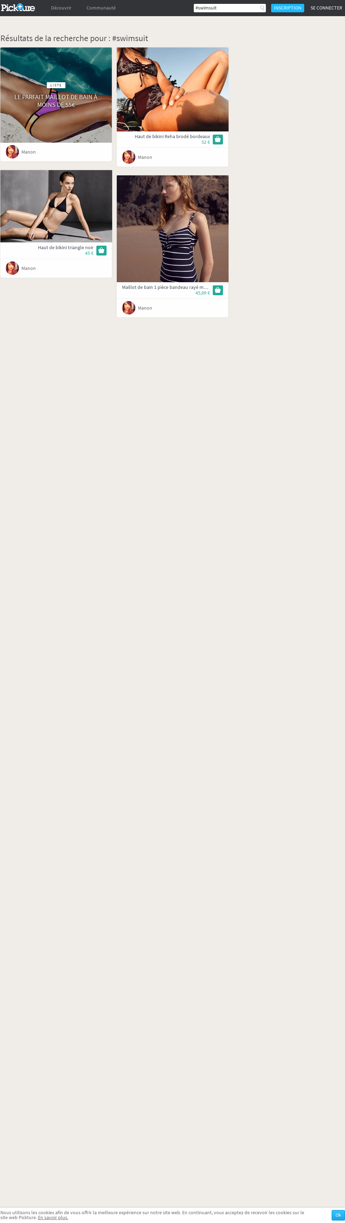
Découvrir (61, 8)
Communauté (101, 8)
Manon (28, 152)
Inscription (287, 8)
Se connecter (326, 8)
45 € (89, 253)
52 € (206, 142)
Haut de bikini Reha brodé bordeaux (172, 136)
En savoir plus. (53, 1217)
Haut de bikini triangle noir (66, 247)
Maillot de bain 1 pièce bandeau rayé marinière (170, 287)
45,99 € (203, 293)
